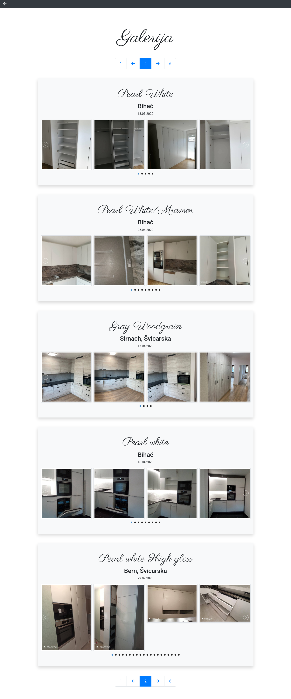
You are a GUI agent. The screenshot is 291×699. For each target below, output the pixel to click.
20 (179, 655)
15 (161, 655)
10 (144, 655)
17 (168, 655)
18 (172, 655)
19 (175, 655)
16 (165, 655)
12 (151, 655)
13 (154, 655)
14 (158, 655)
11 (147, 655)
